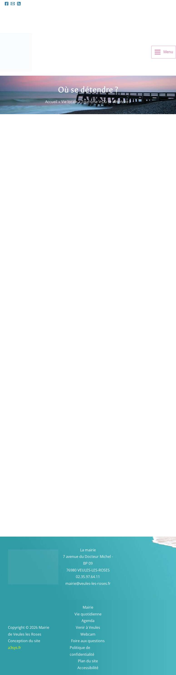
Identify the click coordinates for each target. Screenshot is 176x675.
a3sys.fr (20, 647)
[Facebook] (7, 4)
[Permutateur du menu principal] (163, 52)
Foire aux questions (88, 640)
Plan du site (88, 660)
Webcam (87, 634)
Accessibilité (87, 667)
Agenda (88, 620)
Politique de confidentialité (82, 651)
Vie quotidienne (88, 614)
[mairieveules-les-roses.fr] (13, 4)
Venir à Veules (88, 627)
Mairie (88, 607)
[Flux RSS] (19, 4)
